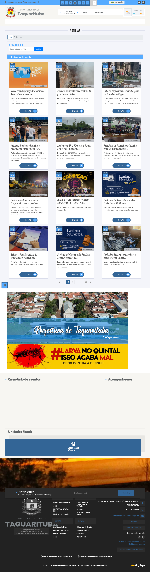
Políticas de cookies (137, 544)
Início (10, 37)
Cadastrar (126, 493)
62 (86, 282)
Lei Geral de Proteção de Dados (131, 550)
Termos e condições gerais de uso (131, 541)
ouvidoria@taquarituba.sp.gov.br (125, 515)
